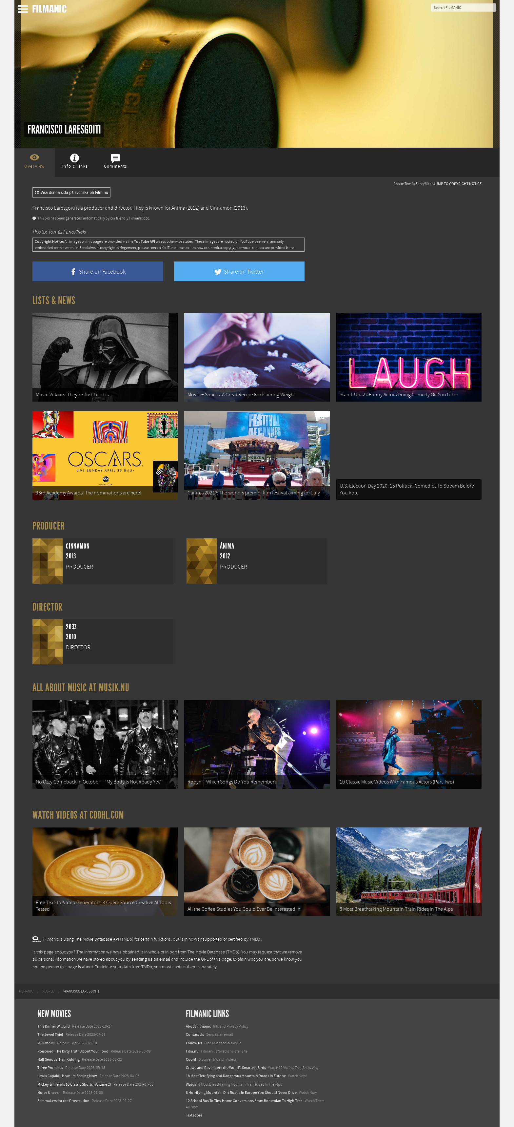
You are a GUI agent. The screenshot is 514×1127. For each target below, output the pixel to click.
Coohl (191, 1059)
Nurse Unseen (49, 1092)
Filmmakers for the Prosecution (63, 1100)
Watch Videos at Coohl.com (78, 815)
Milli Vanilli (46, 1043)
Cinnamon (221, 208)
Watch (191, 1084)
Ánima (178, 208)
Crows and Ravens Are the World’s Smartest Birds (226, 1067)
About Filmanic (198, 1026)
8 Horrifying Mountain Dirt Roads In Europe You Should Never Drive (241, 1092)
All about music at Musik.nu (80, 687)
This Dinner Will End (53, 1026)
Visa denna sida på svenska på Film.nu (71, 192)
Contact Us (195, 1034)
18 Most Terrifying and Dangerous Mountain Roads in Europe (236, 1076)
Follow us (194, 1043)
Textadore (194, 1115)
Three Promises (50, 1067)
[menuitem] (26, 991)
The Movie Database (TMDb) (213, 952)
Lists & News (53, 300)
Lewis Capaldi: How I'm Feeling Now (67, 1076)
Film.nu (192, 1051)
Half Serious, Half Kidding (58, 1059)
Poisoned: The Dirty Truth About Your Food (73, 1051)
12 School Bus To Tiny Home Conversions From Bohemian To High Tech (244, 1100)
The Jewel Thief (50, 1034)
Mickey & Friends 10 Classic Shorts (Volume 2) (74, 1084)
